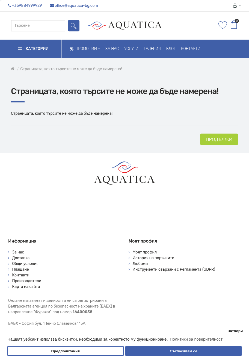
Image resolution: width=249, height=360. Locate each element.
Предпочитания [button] (65, 351)
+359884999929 (27, 5)
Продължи (219, 139)
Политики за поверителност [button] (196, 339)
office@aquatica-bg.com (76, 5)
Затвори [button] (235, 331)
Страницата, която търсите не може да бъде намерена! (71, 69)
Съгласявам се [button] (183, 351)
